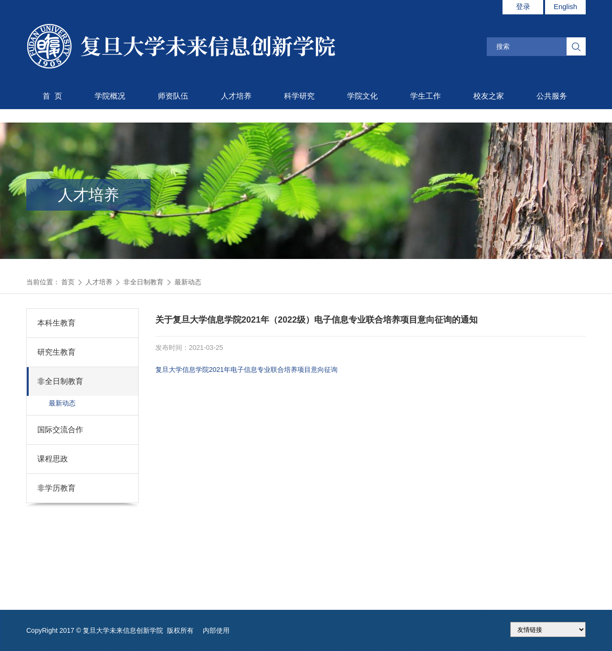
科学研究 (299, 96)
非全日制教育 (143, 282)
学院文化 (362, 96)
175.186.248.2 (548, 629)
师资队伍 (173, 96)
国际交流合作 (60, 430)
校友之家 (488, 96)
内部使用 (216, 630)
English (565, 6)
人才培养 (236, 96)
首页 (68, 282)
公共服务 (551, 96)
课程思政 (52, 459)
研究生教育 (56, 352)
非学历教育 (56, 488)
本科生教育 (56, 323)
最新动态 (188, 282)
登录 (523, 6)
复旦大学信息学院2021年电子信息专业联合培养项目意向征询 (246, 369)
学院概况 (110, 96)
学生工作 (425, 96)
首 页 (52, 96)
